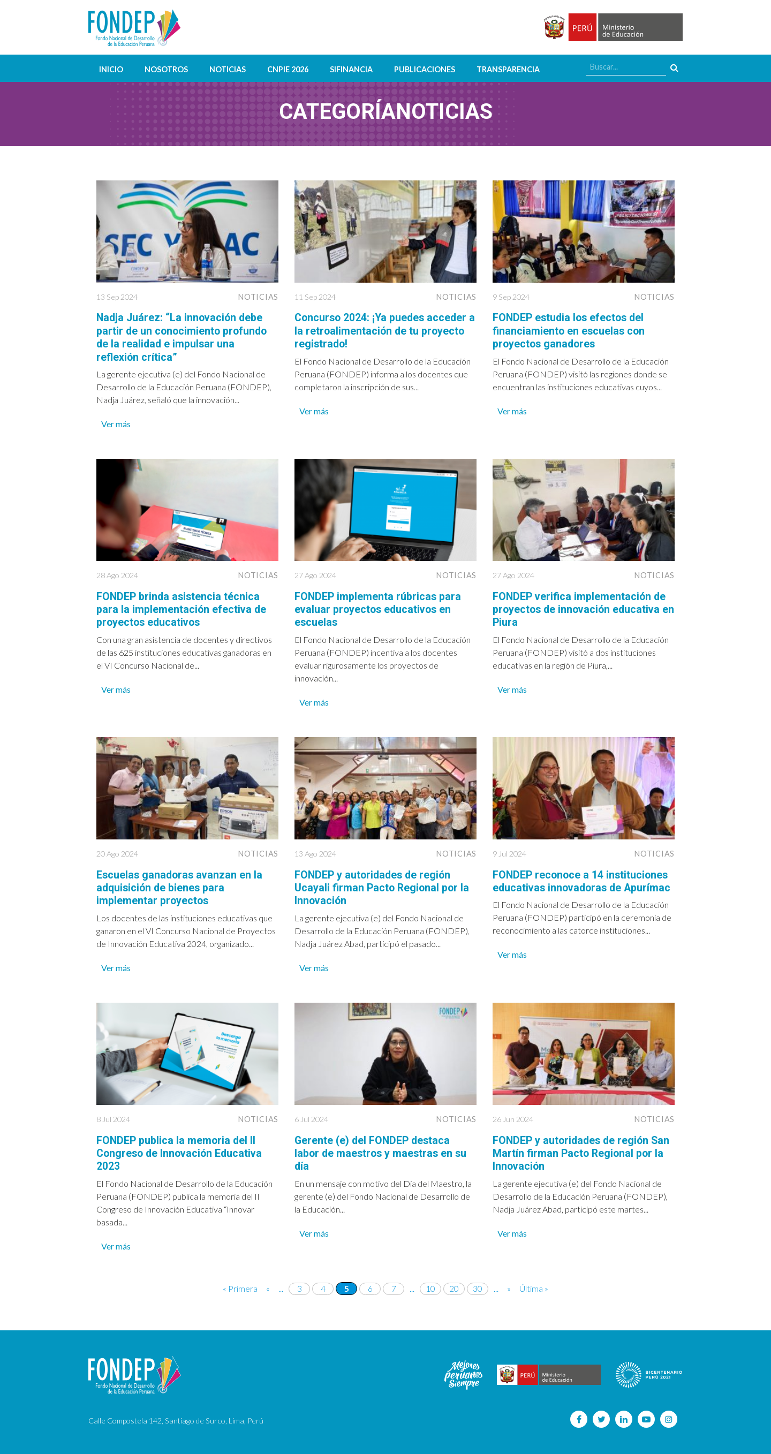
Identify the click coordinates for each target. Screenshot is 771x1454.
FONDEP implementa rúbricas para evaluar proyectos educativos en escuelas (378, 608)
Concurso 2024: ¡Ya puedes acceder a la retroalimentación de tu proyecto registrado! (384, 330)
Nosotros (166, 69)
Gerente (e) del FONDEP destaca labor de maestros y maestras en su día (382, 1151)
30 (477, 1286)
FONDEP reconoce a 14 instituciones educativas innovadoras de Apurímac (582, 886)
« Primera (240, 1286)
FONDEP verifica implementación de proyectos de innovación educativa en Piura (580, 608)
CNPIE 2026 (287, 69)
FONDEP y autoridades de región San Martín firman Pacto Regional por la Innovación (583, 1151)
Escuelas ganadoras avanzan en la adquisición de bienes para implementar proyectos (181, 886)
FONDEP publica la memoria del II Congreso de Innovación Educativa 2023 (181, 1151)
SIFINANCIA (351, 69)
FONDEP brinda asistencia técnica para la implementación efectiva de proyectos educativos (182, 608)
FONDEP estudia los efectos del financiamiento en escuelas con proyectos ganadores (570, 330)
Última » (533, 1286)
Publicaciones (424, 69)
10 (430, 1286)
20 (454, 1286)
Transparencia (508, 69)
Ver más (116, 423)
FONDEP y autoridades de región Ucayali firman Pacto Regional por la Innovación (383, 886)
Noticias (227, 69)
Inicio (111, 69)
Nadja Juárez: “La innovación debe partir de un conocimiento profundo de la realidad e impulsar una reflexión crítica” (183, 336)
